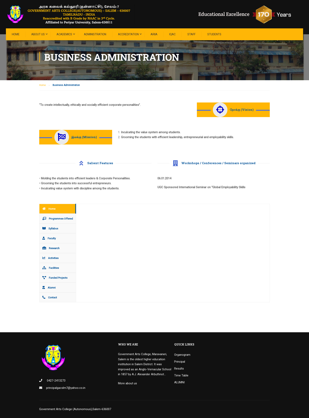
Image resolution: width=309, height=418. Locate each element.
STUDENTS (214, 34)
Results (179, 368)
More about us (127, 383)
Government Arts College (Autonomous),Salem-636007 (75, 409)
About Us (38, 34)
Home (16, 34)
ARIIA (154, 34)
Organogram (182, 355)
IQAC (172, 34)
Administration (95, 34)
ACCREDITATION (128, 34)
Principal (179, 361)
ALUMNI (179, 382)
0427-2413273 (55, 380)
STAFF (191, 34)
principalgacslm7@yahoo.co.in (65, 388)
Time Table (181, 375)
